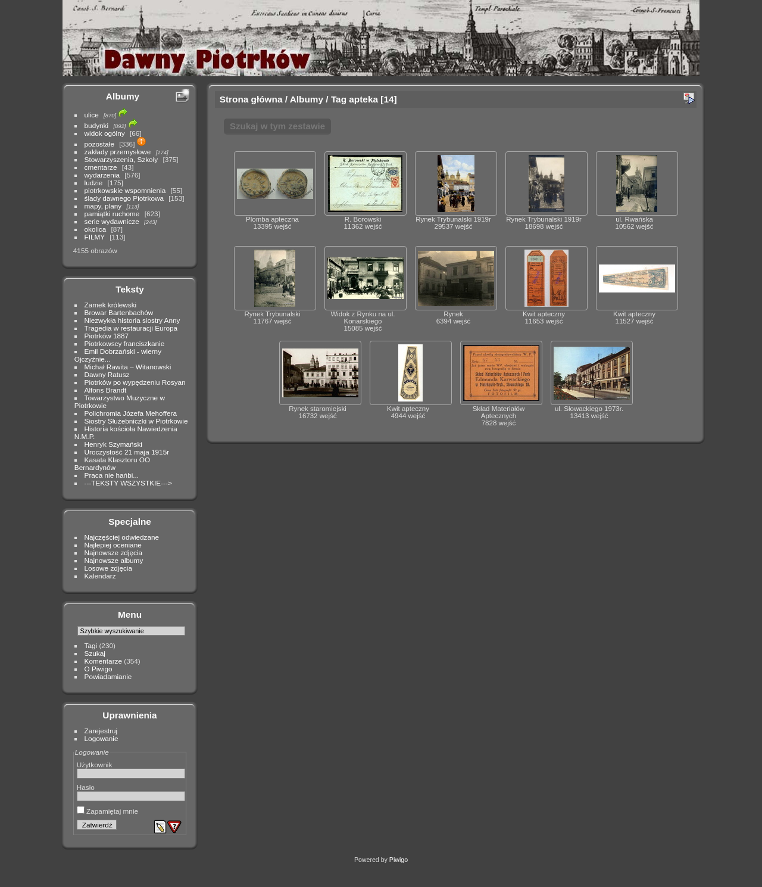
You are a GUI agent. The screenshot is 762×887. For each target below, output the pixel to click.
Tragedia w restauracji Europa (131, 328)
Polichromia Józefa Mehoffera (131, 413)
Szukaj (95, 653)
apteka (363, 99)
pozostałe (99, 144)
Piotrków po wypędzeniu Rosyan (135, 382)
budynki (97, 125)
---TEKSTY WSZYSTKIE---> (128, 483)
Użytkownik (95, 764)
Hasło (86, 787)
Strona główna (251, 99)
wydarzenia (102, 175)
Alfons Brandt (106, 390)
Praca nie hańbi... (112, 475)
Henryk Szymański (113, 444)
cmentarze (101, 167)
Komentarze (103, 661)
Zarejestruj (101, 731)
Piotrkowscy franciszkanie (125, 343)
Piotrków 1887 (107, 336)
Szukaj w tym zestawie (277, 126)
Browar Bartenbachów (119, 312)
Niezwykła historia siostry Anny (132, 320)
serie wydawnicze (112, 221)
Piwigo (398, 859)
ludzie (94, 182)
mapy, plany (103, 206)
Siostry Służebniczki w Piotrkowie (136, 421)
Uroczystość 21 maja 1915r (127, 452)
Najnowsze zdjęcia (113, 552)
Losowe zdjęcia (108, 568)
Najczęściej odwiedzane (122, 537)
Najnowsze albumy (114, 560)
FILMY (95, 237)
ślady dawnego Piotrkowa (124, 198)
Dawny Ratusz (107, 374)
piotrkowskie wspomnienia (125, 190)
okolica (96, 229)
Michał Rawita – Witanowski (128, 367)
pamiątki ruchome (112, 213)
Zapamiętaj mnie (107, 811)
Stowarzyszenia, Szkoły (121, 159)
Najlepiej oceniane (113, 545)
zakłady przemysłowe (118, 151)
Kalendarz (100, 576)
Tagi (91, 645)
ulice (92, 115)
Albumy (122, 96)
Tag (338, 99)
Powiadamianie (108, 676)
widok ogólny (105, 133)
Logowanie (101, 738)
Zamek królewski (111, 305)
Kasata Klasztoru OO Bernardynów (112, 463)
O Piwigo (99, 669)
